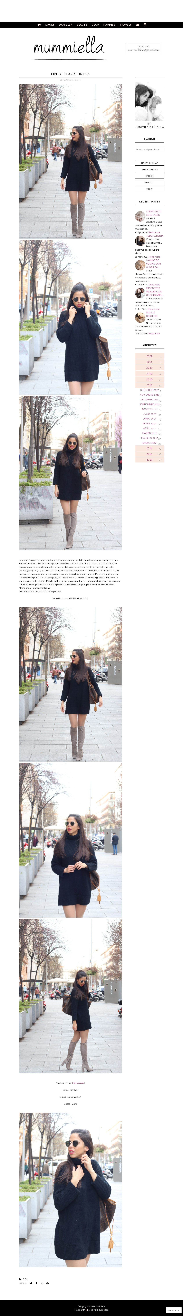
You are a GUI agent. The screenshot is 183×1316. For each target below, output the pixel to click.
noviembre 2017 (149, 394)
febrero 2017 (149, 438)
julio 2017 (149, 414)
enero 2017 (149, 442)
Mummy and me (150, 169)
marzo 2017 (149, 433)
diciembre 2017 (149, 390)
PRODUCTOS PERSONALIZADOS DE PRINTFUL (154, 291)
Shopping (150, 182)
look (24, 1279)
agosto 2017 (149, 409)
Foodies (109, 24)
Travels (126, 24)
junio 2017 (149, 418)
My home (149, 176)
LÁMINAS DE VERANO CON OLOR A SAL (153, 264)
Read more (154, 232)
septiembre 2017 (149, 404)
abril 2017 (149, 428)
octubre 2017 (149, 399)
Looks (50, 24)
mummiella (99, 1306)
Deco (95, 24)
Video (149, 189)
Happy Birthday (149, 163)
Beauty (82, 24)
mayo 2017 (149, 423)
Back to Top (174, 1310)
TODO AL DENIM (154, 236)
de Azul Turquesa (99, 1310)
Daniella (66, 24)
